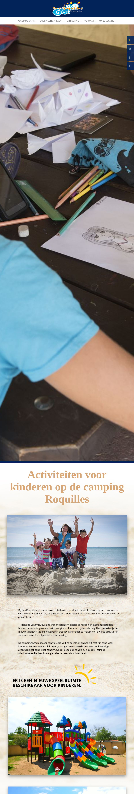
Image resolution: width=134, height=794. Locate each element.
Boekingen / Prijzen (51, 20)
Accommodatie (27, 20)
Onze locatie (107, 20)
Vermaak (90, 20)
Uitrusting (74, 20)
